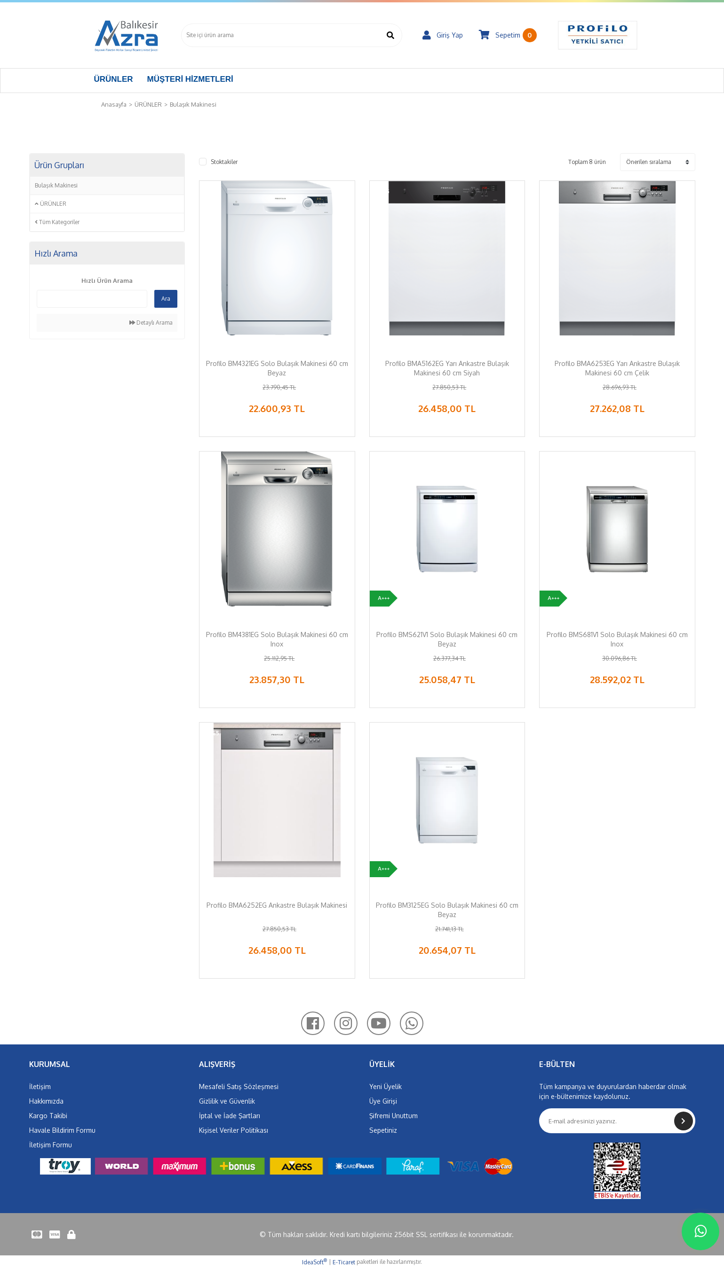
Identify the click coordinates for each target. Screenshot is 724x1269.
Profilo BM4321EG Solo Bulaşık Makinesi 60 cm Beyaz (277, 368)
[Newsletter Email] (617, 1120)
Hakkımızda (46, 1101)
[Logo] (126, 35)
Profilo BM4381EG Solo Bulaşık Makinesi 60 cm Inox (277, 639)
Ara (165, 298)
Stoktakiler (224, 161)
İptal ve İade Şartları (229, 1116)
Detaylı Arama (151, 322)
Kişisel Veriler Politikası (233, 1130)
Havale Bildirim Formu (62, 1130)
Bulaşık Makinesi (193, 104)
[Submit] (683, 1121)
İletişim (40, 1086)
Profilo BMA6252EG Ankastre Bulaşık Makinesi (277, 905)
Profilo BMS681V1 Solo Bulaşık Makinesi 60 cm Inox (617, 639)
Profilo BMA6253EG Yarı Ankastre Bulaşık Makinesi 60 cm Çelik (617, 368)
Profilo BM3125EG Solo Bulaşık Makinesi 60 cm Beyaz (447, 910)
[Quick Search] (92, 299)
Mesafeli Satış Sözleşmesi (238, 1086)
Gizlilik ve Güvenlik (227, 1101)
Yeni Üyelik (385, 1086)
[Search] (291, 35)
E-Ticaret (344, 1262)
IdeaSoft (314, 1262)
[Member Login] (442, 35)
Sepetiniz (383, 1130)
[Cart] (508, 35)
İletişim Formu (50, 1145)
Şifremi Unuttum (393, 1116)
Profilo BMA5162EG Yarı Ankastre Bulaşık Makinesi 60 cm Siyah (447, 368)
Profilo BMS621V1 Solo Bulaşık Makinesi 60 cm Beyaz (446, 639)
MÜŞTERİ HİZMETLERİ (190, 79)
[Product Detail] (216, 195)
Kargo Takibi (48, 1116)
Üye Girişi (383, 1101)
